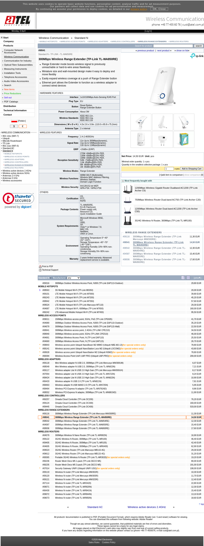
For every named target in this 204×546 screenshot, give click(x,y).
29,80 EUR (196, 283)
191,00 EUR (195, 465)
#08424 (45, 378)
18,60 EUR (196, 498)
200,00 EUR (195, 356)
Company (8, 41)
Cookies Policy (108, 542)
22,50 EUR (196, 326)
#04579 (45, 435)
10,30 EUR (196, 472)
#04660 (45, 341)
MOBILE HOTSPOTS (48, 41)
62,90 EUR (196, 446)
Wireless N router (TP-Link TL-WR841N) (73, 490)
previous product (145, 50)
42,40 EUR (196, 443)
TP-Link (5, 143)
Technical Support (50, 270)
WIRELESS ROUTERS (179, 41)
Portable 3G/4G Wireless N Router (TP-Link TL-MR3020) (81, 457)
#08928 (45, 352)
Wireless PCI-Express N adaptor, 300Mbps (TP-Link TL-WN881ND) (85, 392)
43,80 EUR (196, 349)
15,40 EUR (196, 425)
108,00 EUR (195, 468)
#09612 (45, 454)
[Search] (173, 46)
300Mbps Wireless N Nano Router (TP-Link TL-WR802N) (81, 435)
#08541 (45, 417)
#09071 (45, 487)
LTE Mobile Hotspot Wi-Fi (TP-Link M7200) (74, 297)
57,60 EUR (196, 301)
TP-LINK (54, 54)
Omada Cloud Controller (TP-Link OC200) (74, 399)
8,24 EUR (196, 374)
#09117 (45, 370)
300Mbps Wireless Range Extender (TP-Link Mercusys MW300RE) (85, 414)
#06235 (45, 465)
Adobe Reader (146, 519)
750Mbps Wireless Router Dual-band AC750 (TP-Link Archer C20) (168, 199)
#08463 (45, 385)
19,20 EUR (196, 457)
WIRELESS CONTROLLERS (123, 41)
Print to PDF (47, 266)
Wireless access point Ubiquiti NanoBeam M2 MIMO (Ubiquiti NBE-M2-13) (88, 345)
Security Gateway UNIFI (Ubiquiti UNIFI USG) (75, 468)
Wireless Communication (16, 56)
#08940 (45, 334)
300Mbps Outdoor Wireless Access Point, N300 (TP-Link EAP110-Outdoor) (89, 323)
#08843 (45, 345)
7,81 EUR (196, 381)
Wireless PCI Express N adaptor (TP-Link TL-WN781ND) (81, 389)
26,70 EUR (196, 341)
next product (163, 50)
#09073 (45, 498)
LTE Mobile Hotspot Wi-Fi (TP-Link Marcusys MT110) (79, 305)
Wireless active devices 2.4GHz (147, 507)
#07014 (45, 468)
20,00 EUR (196, 290)
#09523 (45, 450)
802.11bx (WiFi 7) (10, 136)
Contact (7, 114)
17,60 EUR (196, 428)
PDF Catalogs (11, 101)
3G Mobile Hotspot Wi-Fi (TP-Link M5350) (74, 290)
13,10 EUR (196, 494)
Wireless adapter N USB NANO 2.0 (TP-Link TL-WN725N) (81, 385)
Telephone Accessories (15, 77)
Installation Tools (12, 73)
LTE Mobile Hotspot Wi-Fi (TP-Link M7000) (74, 294)
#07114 (45, 483)
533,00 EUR (195, 407)
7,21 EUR (196, 366)
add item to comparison (172, 175)
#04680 (45, 323)
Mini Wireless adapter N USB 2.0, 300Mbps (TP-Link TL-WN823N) (85, 366)
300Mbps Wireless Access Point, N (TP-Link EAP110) (79, 337)
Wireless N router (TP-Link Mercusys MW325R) (76, 479)
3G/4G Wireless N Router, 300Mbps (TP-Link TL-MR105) (81, 443)
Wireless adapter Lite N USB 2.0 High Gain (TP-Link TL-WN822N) (85, 378)
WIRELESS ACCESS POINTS (72, 41)
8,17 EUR (196, 370)
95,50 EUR (196, 312)
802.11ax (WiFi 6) (10, 146)
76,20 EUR (196, 399)
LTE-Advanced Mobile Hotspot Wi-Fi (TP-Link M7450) (79, 312)
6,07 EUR (196, 363)
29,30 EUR (196, 305)
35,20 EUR (196, 323)
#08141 (45, 349)
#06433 (45, 381)
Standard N (7, 151)
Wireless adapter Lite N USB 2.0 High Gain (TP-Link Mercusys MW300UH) (89, 370)
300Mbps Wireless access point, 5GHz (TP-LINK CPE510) (81, 334)
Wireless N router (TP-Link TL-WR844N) (73, 494)
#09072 (45, 494)
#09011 (45, 319)
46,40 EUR (196, 439)
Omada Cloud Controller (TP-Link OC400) (74, 407)
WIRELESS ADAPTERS (98, 41)
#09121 (45, 479)
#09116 (45, 414)
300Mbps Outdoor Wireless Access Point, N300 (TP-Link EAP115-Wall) (87, 326)
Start (5, 37)
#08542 (45, 421)
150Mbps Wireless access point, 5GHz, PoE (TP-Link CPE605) (83, 319)
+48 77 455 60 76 (171, 24)
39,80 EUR (196, 294)
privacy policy (139, 9)
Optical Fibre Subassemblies (18, 65)
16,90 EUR (196, 435)
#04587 (45, 425)
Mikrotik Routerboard (11, 141)
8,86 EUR (196, 389)
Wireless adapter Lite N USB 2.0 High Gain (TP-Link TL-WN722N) (85, 374)
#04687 (45, 308)
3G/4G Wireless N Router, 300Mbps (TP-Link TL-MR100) (163, 220)
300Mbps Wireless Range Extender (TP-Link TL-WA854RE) (82, 421)
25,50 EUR (196, 337)
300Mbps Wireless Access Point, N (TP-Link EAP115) (79, 341)
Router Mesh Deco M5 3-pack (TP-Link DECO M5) (78, 465)
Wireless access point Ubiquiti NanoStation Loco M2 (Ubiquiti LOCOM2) (87, 349)
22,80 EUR (196, 483)
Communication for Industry (18, 60)
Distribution (9, 106)
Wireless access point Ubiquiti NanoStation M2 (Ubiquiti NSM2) (83, 352)
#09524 (45, 305)
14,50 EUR (196, 417)
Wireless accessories (11, 180)
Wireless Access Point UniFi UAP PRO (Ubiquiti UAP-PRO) (82, 356)
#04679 (45, 326)
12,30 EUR (196, 421)
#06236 (45, 461)
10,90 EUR (196, 378)
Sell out (8, 97)
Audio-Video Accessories (16, 81)
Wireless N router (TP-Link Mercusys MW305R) (76, 476)
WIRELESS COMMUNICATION (15, 132)
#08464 (45, 389)
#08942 (45, 301)
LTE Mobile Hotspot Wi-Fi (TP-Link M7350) (74, 301)
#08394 (45, 356)
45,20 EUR (196, 297)
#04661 (45, 337)
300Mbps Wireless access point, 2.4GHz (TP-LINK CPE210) (82, 330)
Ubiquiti (5, 138)
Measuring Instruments (15, 69)
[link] (18, 200)
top (202, 504)
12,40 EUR (196, 479)
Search (7, 85)
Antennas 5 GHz (9, 178)
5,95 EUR (196, 385)
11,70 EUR (196, 476)
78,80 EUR (196, 345)
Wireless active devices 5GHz (15, 173)
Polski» (22, 121)
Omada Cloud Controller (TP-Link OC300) (74, 403)
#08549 (45, 366)
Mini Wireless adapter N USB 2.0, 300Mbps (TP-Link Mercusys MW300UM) (89, 363)
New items (9, 89)
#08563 (45, 290)
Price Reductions (12, 93)
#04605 (45, 446)
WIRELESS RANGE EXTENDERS (152, 41)
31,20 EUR (196, 454)
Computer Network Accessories (13, 51)
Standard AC (95, 507)
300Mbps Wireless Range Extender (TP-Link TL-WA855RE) (82, 425)
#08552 (45, 392)
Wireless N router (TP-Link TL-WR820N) (73, 487)
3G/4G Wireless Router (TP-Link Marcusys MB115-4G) (80, 454)
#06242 (45, 312)
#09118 (45, 363)
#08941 (45, 330)
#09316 (45, 283)
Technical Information (15, 110)
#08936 (45, 428)
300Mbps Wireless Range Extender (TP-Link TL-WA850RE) (83, 417)
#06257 (45, 399)
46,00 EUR (196, 334)
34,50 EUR (196, 330)
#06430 (45, 490)
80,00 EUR (196, 461)
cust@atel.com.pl (193, 24)
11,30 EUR (196, 414)
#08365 (45, 457)
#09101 (45, 294)
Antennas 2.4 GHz (10, 176)
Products (8, 45)
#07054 (45, 374)
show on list (182, 50)
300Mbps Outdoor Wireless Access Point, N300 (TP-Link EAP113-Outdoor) (89, 283)
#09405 (45, 443)
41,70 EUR (196, 319)
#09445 (45, 407)
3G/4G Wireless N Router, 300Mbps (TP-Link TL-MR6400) (81, 446)
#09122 (45, 439)
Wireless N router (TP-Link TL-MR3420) (73, 483)
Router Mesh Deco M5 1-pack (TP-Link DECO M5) (78, 461)
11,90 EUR (196, 392)
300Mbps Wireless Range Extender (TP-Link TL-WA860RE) (82, 428)
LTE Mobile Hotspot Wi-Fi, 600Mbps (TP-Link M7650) (79, 308)
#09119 (45, 472)
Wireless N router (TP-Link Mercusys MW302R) (76, 472)
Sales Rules (94, 542)
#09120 (45, 476)
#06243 (45, 297)
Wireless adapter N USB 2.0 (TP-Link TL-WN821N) (78, 381)
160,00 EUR (195, 308)
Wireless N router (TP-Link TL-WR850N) (73, 498)
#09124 (45, 403)
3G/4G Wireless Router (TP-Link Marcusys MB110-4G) (80, 450)
